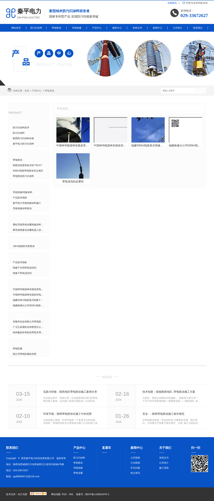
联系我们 (198, 27)
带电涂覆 (19, 218)
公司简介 (177, 27)
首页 (27, 90)
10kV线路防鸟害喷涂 (24, 246)
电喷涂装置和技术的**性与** (27, 165)
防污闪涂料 (36, 27)
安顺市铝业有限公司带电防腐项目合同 (31, 321)
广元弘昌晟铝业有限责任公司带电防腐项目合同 (31, 327)
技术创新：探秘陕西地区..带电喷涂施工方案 (168, 391)
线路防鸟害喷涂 (23, 239)
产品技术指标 (20, 197)
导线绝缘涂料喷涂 (22, 208)
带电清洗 (49, 90)
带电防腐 (19, 342)
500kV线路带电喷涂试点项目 (28, 170)
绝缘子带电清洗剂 (25, 256)
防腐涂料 (19, 315)
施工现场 (164, 467)
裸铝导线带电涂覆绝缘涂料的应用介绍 (31, 224)
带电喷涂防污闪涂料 (23, 176)
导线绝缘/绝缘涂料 (22, 192)
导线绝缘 (76, 27)
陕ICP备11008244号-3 (97, 494)
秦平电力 (29, 11)
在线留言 (172, 3)
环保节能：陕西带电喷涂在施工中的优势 (67, 413)
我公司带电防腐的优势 (24, 354)
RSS (64, 494)
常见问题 (135, 467)
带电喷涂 (56, 27)
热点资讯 (135, 473)
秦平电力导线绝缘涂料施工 (27, 203)
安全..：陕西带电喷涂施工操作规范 (163, 413)
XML (71, 494)
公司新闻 (135, 457)
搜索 (200, 90)
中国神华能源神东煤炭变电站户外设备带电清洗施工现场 (31, 289)
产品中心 (97, 27)
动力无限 (22, 494)
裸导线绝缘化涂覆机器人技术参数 (30, 230)
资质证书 (137, 27)
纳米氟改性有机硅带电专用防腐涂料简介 (31, 332)
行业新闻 (135, 462)
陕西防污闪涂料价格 (23, 138)
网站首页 (16, 27)
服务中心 (117, 27)
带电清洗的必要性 (73, 181)
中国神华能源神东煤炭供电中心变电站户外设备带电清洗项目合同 (31, 294)
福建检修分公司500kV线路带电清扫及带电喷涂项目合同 (31, 305)
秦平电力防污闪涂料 (23, 143)
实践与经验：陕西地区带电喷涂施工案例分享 (70, 391)
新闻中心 (157, 27)
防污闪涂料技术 (21, 127)
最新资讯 (107, 371)
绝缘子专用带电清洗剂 (24, 267)
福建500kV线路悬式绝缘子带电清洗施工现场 (31, 300)
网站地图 (56, 494)
